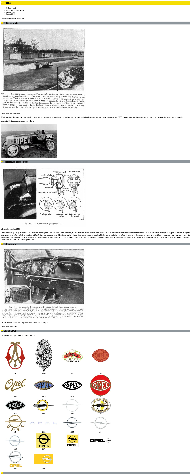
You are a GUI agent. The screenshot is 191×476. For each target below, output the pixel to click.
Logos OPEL (10, 14)
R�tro (7, 3)
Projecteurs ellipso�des (15, 10)
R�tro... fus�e (11, 8)
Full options (10, 12)
